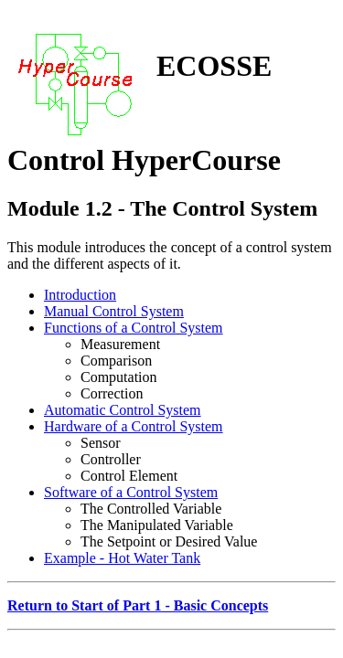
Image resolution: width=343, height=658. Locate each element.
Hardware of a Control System (133, 426)
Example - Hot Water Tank (122, 558)
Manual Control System (114, 311)
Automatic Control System (122, 410)
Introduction (80, 294)
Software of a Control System (131, 492)
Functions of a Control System (133, 327)
